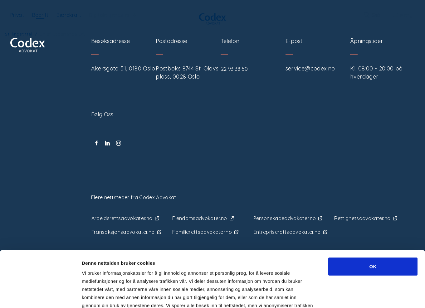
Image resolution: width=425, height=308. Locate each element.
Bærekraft (68, 15)
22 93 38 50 (234, 69)
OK (372, 215)
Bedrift (40, 15)
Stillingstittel (18, 34)
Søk (372, 15)
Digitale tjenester (112, 15)
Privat (17, 15)
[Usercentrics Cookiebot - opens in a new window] (40, 296)
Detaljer (333, 295)
